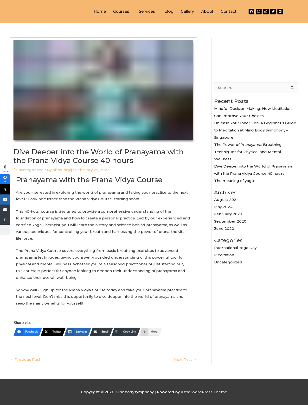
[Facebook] (27, 332)
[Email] (101, 332)
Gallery (187, 11)
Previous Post (25, 359)
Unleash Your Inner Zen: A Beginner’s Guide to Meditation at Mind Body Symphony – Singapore (255, 130)
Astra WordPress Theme (204, 392)
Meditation (224, 255)
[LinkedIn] (77, 332)
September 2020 (230, 221)
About (207, 11)
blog (169, 11)
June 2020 (224, 228)
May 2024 (223, 207)
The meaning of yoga (234, 180)
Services (147, 11)
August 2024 (226, 199)
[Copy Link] (125, 332)
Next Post (185, 359)
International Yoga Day (235, 247)
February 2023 (228, 214)
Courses (121, 11)
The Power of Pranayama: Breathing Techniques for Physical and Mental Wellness (248, 151)
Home (100, 11)
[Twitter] (53, 332)
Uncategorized (30, 170)
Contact (229, 11)
